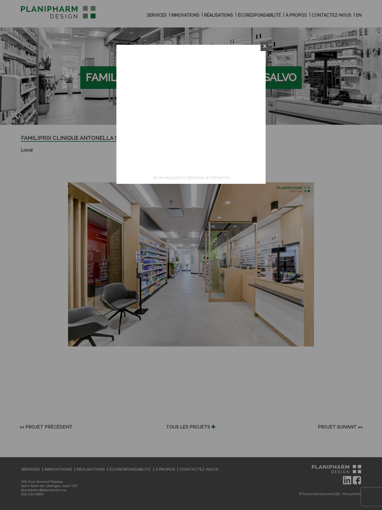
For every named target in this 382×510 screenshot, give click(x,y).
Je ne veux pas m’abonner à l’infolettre (191, 177)
